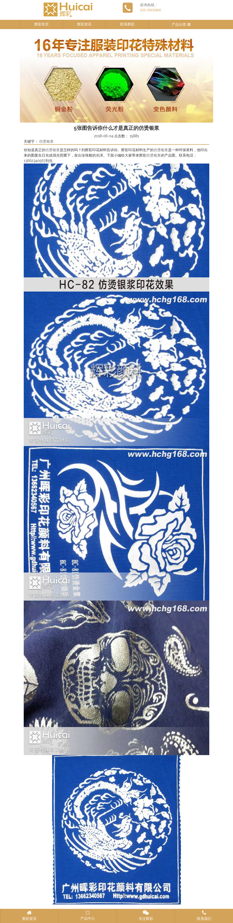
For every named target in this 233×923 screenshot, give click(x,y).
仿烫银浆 (46, 141)
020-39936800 (150, 10)
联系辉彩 (127, 24)
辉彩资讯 (84, 24)
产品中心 (87, 915)
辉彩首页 (41, 24)
